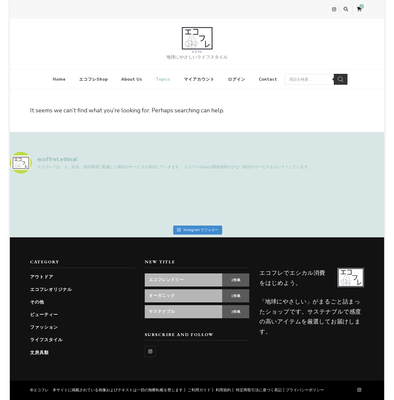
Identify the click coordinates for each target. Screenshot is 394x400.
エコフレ (197, 51)
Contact (268, 79)
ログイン (236, 79)
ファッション (44, 327)
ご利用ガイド (199, 390)
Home (59, 79)
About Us (131, 79)
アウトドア (41, 277)
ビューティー (44, 314)
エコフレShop (93, 79)
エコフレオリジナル (51, 289)
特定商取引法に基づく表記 (259, 390)
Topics (163, 79)
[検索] (340, 79)
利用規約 (223, 390)
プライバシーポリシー (305, 390)
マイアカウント (199, 79)
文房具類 (39, 352)
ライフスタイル (46, 340)
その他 (37, 302)
